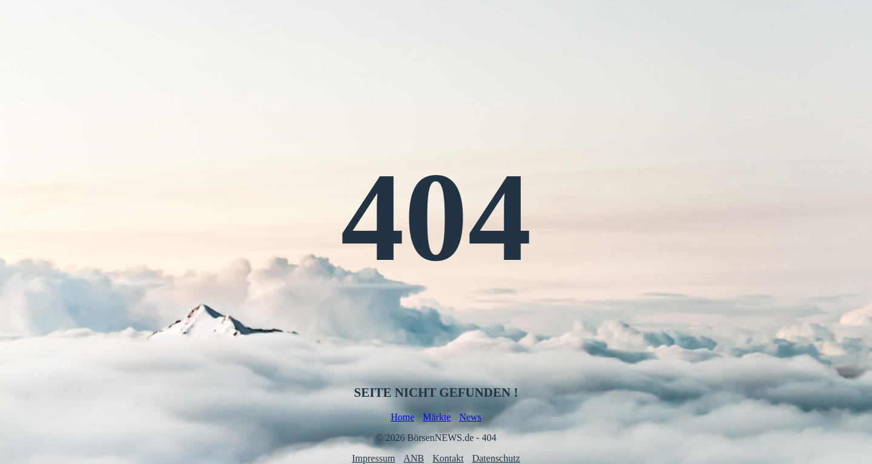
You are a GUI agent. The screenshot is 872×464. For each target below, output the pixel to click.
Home (402, 417)
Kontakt (448, 458)
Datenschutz (496, 458)
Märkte (437, 417)
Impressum (373, 458)
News (470, 417)
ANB (413, 458)
